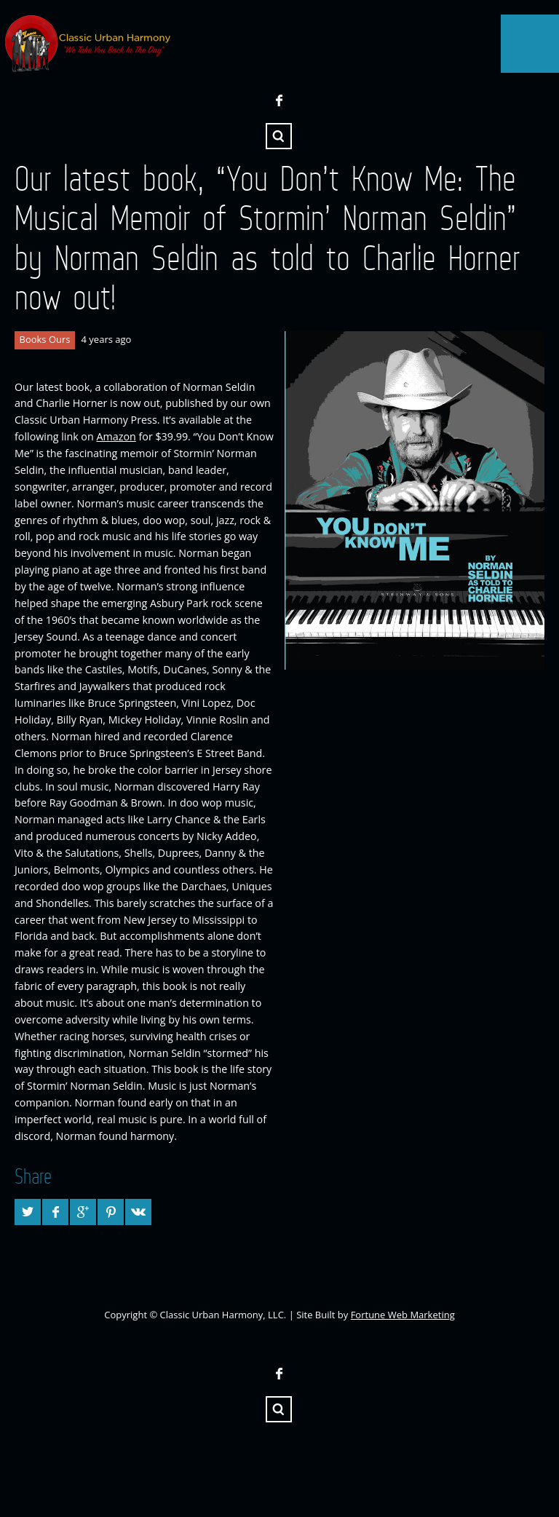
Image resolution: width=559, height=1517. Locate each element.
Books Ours (45, 339)
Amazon (115, 436)
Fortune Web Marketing (403, 1314)
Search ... (279, 136)
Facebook (279, 100)
